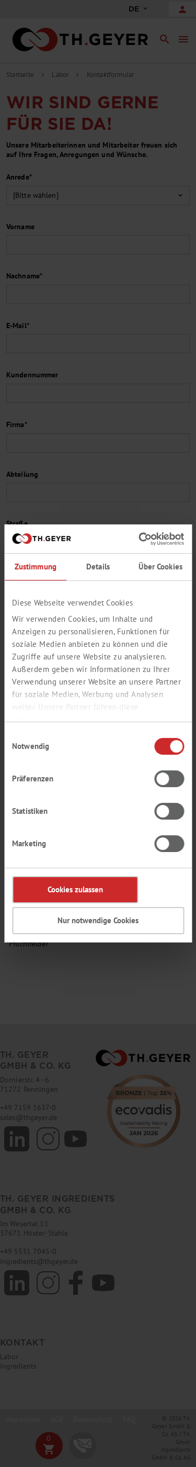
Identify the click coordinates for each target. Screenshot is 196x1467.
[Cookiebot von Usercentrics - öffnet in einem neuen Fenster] (139, 539)
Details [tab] (98, 567)
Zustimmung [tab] (35, 567)
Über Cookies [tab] (160, 567)
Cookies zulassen (75, 889)
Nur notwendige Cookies (98, 920)
